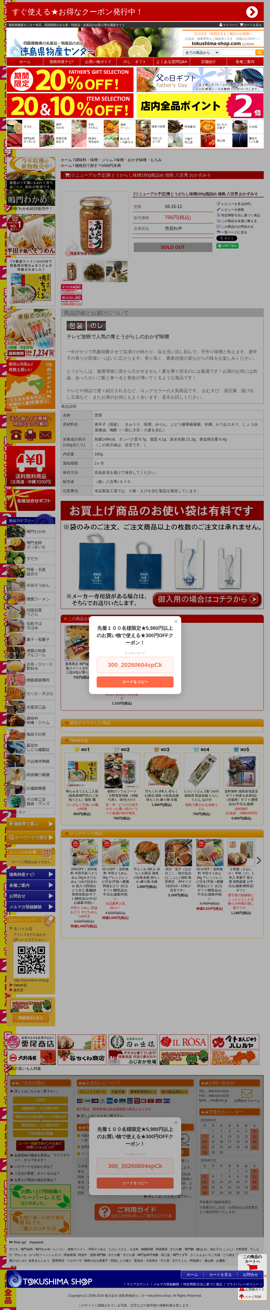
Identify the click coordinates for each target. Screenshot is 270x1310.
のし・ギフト (134, 62)
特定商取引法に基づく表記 (202, 1284)
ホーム (25, 62)
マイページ (228, 25)
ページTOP (250, 1297)
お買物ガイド (252, 1289)
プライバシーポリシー (242, 1284)
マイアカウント (137, 1284)
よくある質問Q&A (171, 62)
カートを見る (251, 25)
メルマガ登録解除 (166, 1284)
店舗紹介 (208, 62)
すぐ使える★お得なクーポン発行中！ (135, 12)
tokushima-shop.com (216, 43)
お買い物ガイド (98, 62)
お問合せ (250, 1274)
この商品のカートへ (252, 1264)
